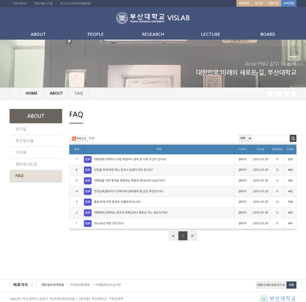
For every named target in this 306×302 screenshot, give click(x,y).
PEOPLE (95, 34)
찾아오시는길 (26, 164)
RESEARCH (153, 34)
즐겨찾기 (293, 94)
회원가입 (273, 3)
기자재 (21, 152)
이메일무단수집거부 (108, 284)
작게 (270, 94)
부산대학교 (19, 3)
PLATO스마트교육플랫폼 (75, 3)
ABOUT (38, 34)
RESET (278, 94)
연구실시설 (24, 141)
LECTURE (210, 34)
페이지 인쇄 (286, 115)
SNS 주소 (293, 115)
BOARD (267, 34)
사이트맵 (289, 3)
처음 (173, 235)
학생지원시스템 (43, 3)
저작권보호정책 (80, 284)
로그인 (259, 3)
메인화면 (244, 3)
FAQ (19, 176)
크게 (286, 94)
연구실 (21, 129)
